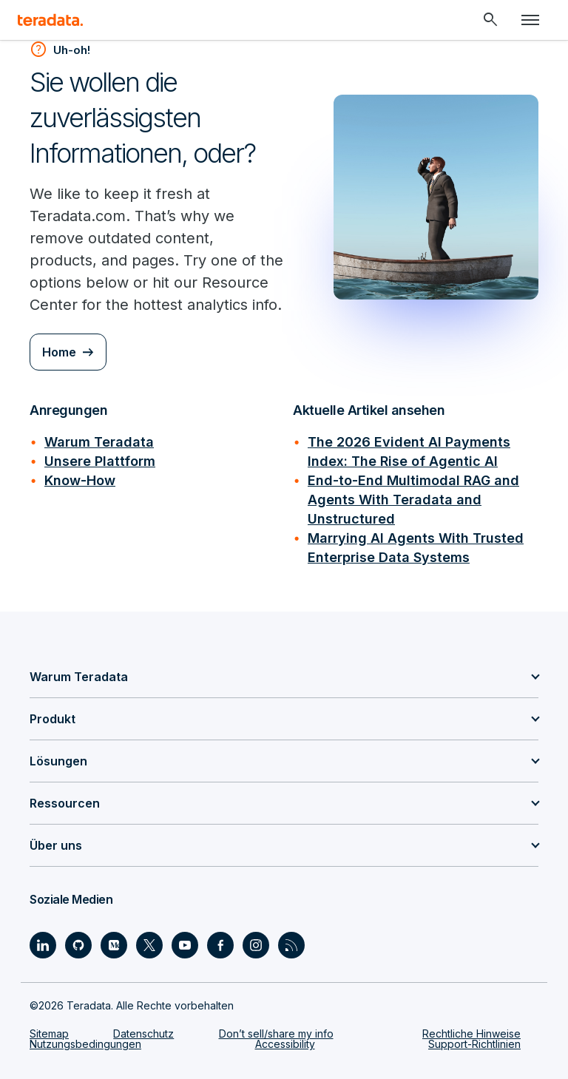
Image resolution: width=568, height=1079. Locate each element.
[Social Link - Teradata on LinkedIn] (43, 945)
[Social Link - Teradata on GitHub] (78, 945)
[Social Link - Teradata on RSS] (291, 945)
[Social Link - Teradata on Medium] (114, 945)
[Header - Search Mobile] (490, 20)
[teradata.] (50, 20)
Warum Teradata (99, 442)
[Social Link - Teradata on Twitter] (149, 945)
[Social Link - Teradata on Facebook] (220, 945)
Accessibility (285, 1044)
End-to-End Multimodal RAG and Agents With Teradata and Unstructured (413, 500)
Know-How (79, 480)
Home (59, 352)
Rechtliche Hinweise (471, 1033)
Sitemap (49, 1033)
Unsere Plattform (99, 461)
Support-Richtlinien (474, 1044)
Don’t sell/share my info (276, 1033)
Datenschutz (143, 1033)
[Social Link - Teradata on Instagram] (256, 945)
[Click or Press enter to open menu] (530, 20)
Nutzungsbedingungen (85, 1044)
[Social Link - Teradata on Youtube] (185, 945)
